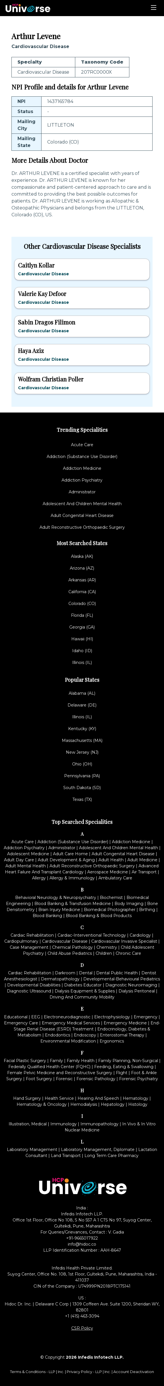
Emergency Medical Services (71, 1023)
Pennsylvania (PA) (82, 776)
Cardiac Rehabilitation (32, 935)
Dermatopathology (60, 979)
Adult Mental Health (25, 865)
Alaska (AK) (82, 556)
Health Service (59, 1098)
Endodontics (57, 1035)
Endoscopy (85, 1035)
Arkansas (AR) (82, 580)
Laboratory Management (32, 1149)
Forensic (64, 1078)
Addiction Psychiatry (82, 480)
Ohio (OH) (82, 764)
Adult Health (111, 859)
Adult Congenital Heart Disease (82, 515)
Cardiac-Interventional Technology (92, 935)
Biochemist (111, 897)
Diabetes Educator (83, 985)
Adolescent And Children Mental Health (82, 504)
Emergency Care (21, 1023)
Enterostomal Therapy (122, 1035)
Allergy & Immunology (72, 878)
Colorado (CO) (82, 604)
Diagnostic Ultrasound (29, 991)
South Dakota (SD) (82, 788)
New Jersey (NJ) (82, 752)
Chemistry (106, 947)
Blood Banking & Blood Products (99, 915)
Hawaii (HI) (82, 639)
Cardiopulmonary (21, 941)
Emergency (145, 1017)
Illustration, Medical (28, 1124)
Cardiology (140, 935)
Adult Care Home (70, 853)
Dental (85, 972)
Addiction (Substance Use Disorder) (82, 457)
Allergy (39, 878)
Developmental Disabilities (33, 985)
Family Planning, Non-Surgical (128, 1060)
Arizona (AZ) (82, 568)
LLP (52, 1371)
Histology (137, 1104)
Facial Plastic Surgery (25, 1060)
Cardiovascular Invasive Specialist (124, 941)
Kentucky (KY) (82, 729)
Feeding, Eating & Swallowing (123, 1066)
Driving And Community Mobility (82, 997)
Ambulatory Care (115, 878)
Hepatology (113, 1104)
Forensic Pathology (95, 1078)
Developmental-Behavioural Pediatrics (121, 979)
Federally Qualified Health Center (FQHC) (49, 1066)
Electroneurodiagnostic (67, 1017)
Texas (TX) (82, 799)
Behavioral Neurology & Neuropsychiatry (55, 897)
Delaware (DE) (82, 705)
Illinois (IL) (82, 662)
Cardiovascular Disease (65, 941)
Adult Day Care (19, 859)
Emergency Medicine (125, 1023)
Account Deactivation (133, 1371)
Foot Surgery (39, 1078)
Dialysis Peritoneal (136, 991)
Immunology (63, 1124)
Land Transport (66, 1155)
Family (56, 1060)
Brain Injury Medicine (59, 909)
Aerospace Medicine (107, 872)
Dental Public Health (117, 972)
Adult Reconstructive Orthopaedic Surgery (82, 527)
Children (104, 953)
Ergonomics (112, 1041)
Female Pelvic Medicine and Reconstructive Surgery (59, 1072)
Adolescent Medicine (28, 853)
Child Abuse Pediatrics (70, 953)
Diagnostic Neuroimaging (131, 985)
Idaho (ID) (82, 651)
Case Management (29, 947)
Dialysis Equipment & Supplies (85, 991)
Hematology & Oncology (42, 1104)
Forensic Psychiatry (138, 1078)
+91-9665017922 (82, 1238)
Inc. (61, 1371)
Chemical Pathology (72, 947)
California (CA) (82, 592)
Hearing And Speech (98, 1098)
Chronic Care (128, 953)
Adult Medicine (142, 859)
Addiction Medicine (82, 468)
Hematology (135, 1098)
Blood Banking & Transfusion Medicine (72, 903)
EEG (35, 1017)
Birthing (147, 909)
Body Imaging (128, 903)
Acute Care (82, 445)
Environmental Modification (68, 1041)
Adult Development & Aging (66, 859)
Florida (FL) (82, 615)
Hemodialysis (83, 1104)
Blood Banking (47, 915)
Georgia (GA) (82, 627)
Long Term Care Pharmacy (111, 1155)
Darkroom (65, 972)
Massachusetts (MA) (82, 740)
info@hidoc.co (82, 1244)
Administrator (82, 492)
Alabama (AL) (82, 693)
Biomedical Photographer (109, 909)
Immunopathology (99, 1124)
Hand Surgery (27, 1098)
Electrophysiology (112, 1017)
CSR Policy (82, 1328)
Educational (15, 1017)
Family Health (80, 1060)
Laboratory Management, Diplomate (98, 1149)
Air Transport (144, 872)
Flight (121, 1072)
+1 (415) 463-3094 (82, 1316)
